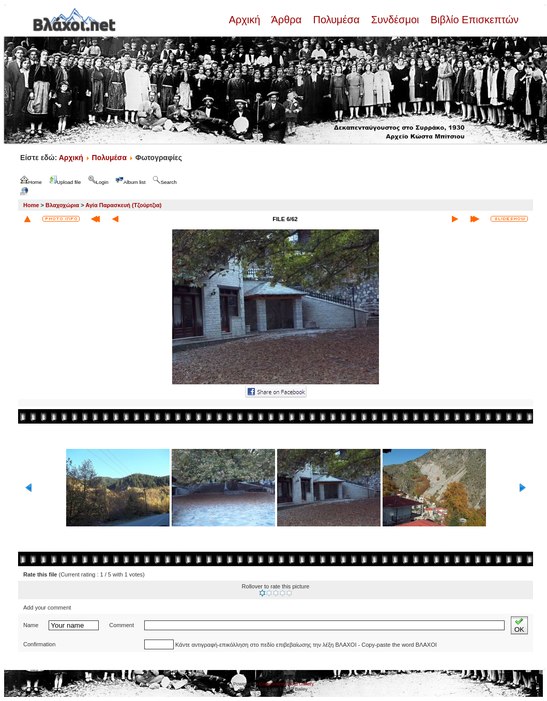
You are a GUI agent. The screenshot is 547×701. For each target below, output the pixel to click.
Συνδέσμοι (395, 19)
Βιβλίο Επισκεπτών (473, 19)
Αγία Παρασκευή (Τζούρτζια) (123, 205)
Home (31, 205)
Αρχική (246, 19)
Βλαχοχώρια (62, 205)
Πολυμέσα (336, 19)
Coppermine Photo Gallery (286, 684)
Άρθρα (287, 19)
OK (519, 625)
